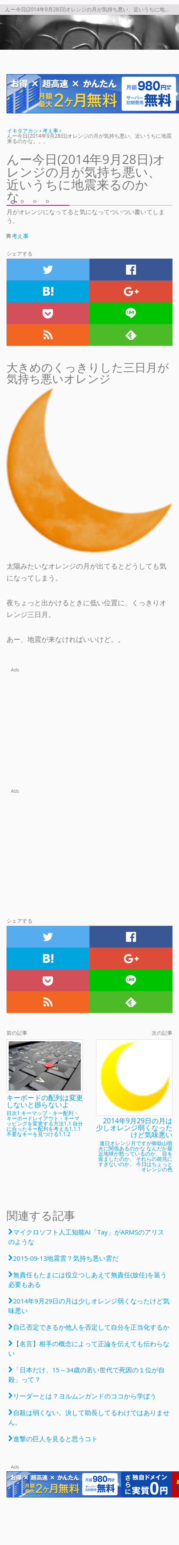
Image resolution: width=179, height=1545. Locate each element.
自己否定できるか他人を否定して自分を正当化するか (91, 1327)
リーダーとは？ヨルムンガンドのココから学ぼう (84, 1396)
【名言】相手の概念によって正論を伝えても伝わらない (88, 1348)
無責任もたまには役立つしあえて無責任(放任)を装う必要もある (87, 1279)
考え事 (20, 236)
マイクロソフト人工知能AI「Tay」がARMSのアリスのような (86, 1237)
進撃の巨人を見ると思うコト (55, 1438)
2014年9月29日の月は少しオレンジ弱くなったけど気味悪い (88, 1305)
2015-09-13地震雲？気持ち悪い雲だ (66, 1258)
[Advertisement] (89, 728)
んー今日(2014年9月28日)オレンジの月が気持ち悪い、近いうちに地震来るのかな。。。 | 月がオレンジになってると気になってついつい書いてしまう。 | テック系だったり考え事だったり (89, 32)
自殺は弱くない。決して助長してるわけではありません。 (88, 1417)
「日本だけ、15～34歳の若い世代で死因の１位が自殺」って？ (86, 1374)
